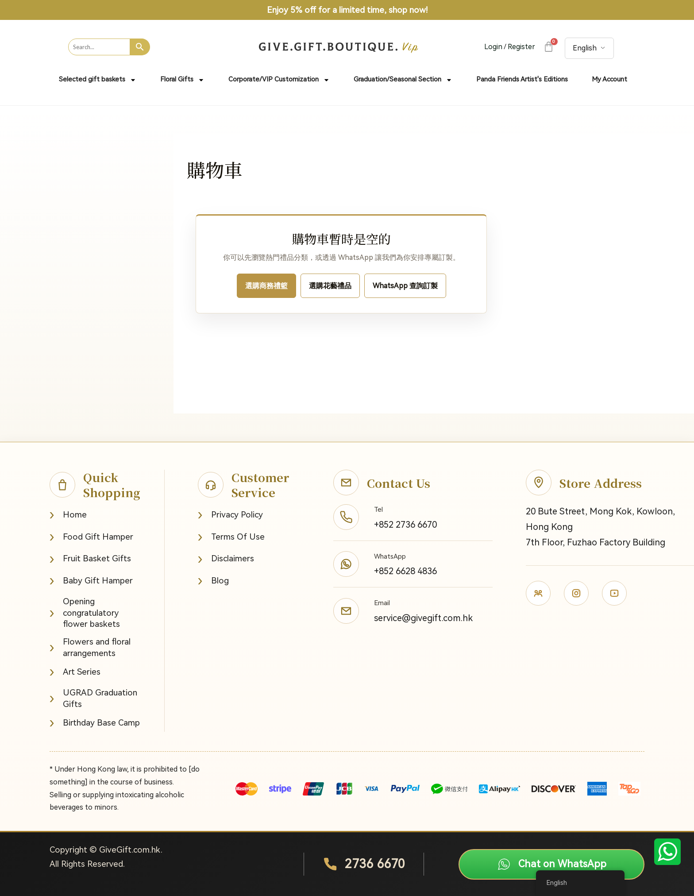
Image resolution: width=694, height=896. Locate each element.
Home (68, 514)
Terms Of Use (231, 537)
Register (521, 46)
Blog (213, 580)
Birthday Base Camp (95, 723)
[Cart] (548, 46)
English (585, 48)
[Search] (140, 47)
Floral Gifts (182, 80)
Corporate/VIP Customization (279, 80)
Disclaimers (226, 559)
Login (493, 46)
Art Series (75, 672)
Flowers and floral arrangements (90, 647)
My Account (609, 79)
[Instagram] (576, 593)
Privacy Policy (230, 514)
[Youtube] (614, 593)
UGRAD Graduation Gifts (93, 698)
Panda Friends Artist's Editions (522, 79)
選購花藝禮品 (330, 286)
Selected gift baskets (97, 80)
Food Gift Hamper (91, 537)
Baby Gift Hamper (91, 580)
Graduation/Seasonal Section (403, 80)
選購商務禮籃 (266, 286)
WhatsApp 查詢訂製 (405, 286)
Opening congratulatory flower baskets (85, 612)
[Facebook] (538, 593)
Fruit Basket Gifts (90, 559)
